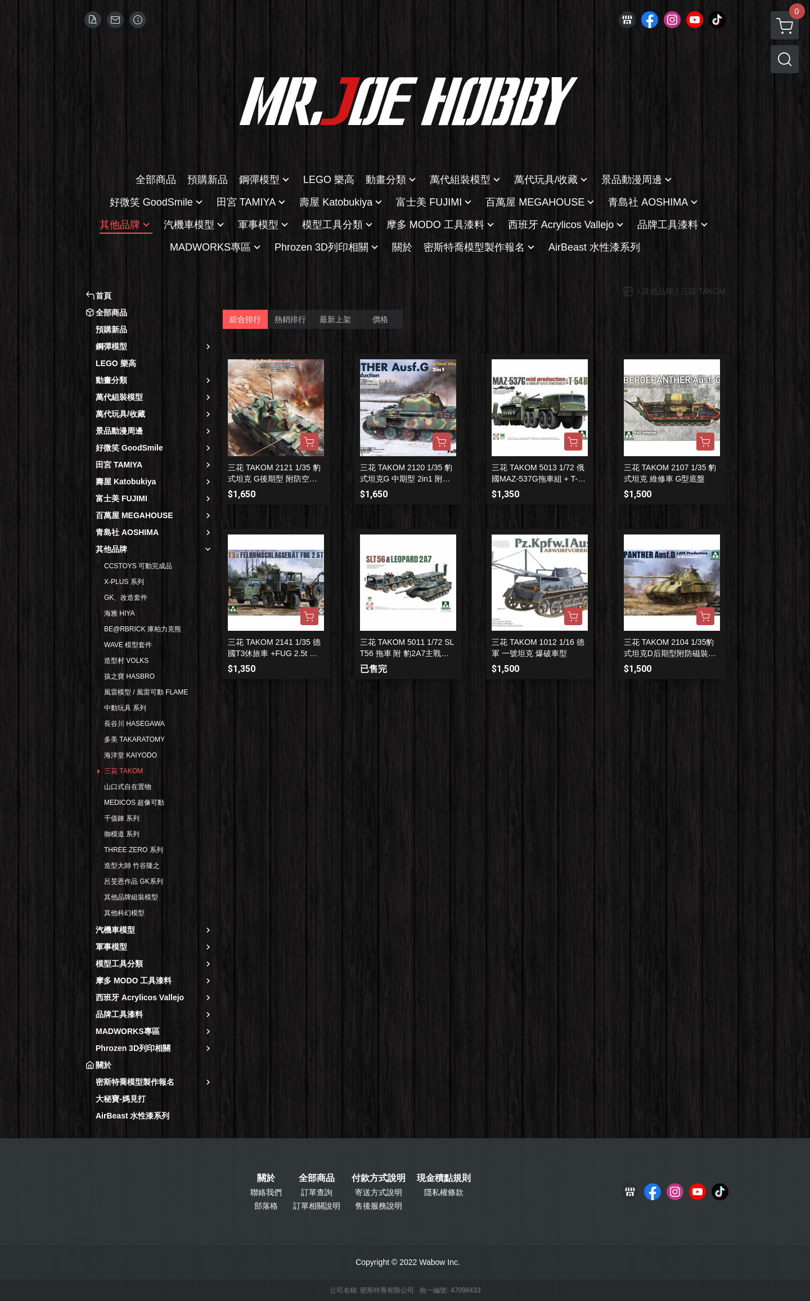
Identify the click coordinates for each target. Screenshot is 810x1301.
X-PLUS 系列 (124, 582)
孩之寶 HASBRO (129, 676)
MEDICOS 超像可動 (134, 803)
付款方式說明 (379, 1178)
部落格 (266, 1206)
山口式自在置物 (127, 787)
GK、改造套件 (125, 598)
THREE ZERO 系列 (133, 850)
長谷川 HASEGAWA (134, 724)
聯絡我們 (266, 1192)
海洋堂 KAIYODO (130, 755)
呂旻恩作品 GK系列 (133, 881)
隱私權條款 (444, 1192)
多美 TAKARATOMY (134, 739)
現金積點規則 (444, 1178)
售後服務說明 (378, 1206)
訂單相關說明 (316, 1206)
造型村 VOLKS (126, 661)
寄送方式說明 (378, 1192)
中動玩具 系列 (125, 708)
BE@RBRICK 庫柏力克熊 (142, 629)
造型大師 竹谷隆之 (132, 866)
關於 (266, 1178)
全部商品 (317, 1178)
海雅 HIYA (119, 613)
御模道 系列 (122, 834)
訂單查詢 (316, 1192)
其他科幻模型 (124, 913)
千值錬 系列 (122, 818)
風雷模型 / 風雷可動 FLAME (146, 692)
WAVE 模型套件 (128, 645)
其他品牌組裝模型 (131, 897)
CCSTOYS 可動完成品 (138, 566)
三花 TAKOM (123, 771)
